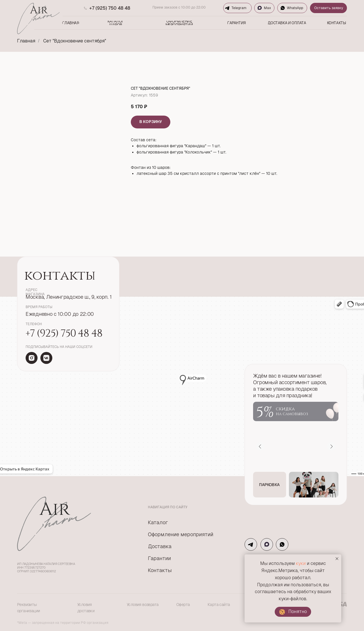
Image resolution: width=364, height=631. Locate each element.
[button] (269, 484)
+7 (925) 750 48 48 (109, 8)
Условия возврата (142, 604)
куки (301, 563)
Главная (26, 41)
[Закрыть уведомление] (337, 559)
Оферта (183, 604)
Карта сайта (219, 604)
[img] (32, 358)
